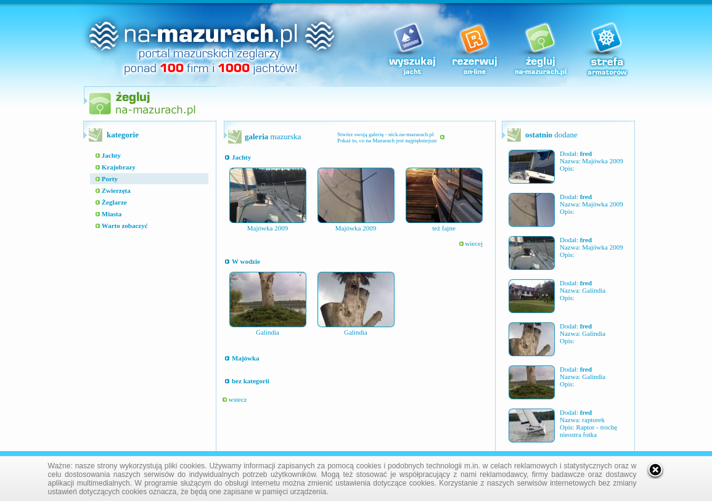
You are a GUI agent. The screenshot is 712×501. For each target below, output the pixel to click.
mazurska (273, 136)
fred (586, 153)
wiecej (471, 243)
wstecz (235, 399)
